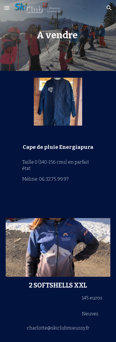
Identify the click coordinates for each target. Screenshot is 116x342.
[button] (7, 8)
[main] (58, 35)
